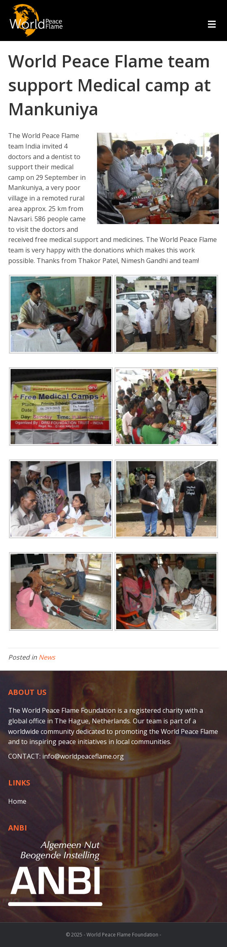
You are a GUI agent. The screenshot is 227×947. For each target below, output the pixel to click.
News (47, 657)
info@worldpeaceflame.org (83, 756)
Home (17, 801)
